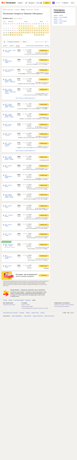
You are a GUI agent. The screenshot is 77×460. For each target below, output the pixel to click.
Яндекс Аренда (27, 316)
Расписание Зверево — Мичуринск (22, 300)
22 (12, 32)
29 (12, 34)
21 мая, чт (5, 45)
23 (14, 32)
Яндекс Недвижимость (17, 316)
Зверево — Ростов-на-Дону (60, 21)
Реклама (42, 312)
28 (10, 34)
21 (10, 32)
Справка (28, 312)
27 (8, 34)
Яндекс (72, 312)
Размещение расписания (9, 304)
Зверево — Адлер (58, 23)
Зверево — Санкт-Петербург (60, 17)
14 (10, 30)
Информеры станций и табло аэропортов (64, 304)
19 (6, 32)
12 (6, 30)
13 (8, 30)
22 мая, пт (11, 45)
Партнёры (21, 312)
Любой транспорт (8, 9)
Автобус (36, 9)
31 (17, 34)
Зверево (19, 51)
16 (14, 30)
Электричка (29, 9)
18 (3, 32)
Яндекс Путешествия (38, 316)
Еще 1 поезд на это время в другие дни (26, 98)
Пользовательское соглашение (10, 312)
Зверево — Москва (58, 15)
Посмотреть (44, 275)
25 (3, 34)
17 (17, 30)
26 (6, 34)
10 (17, 28)
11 (3, 30)
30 (14, 34)
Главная (5, 300)
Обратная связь (35, 312)
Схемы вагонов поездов (27, 306)
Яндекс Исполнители (49, 316)
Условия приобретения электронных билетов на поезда (34, 308)
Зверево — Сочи (58, 19)
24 (17, 32)
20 (8, 32)
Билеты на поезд (25, 304)
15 (12, 30)
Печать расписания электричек (61, 306)
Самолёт (17, 9)
